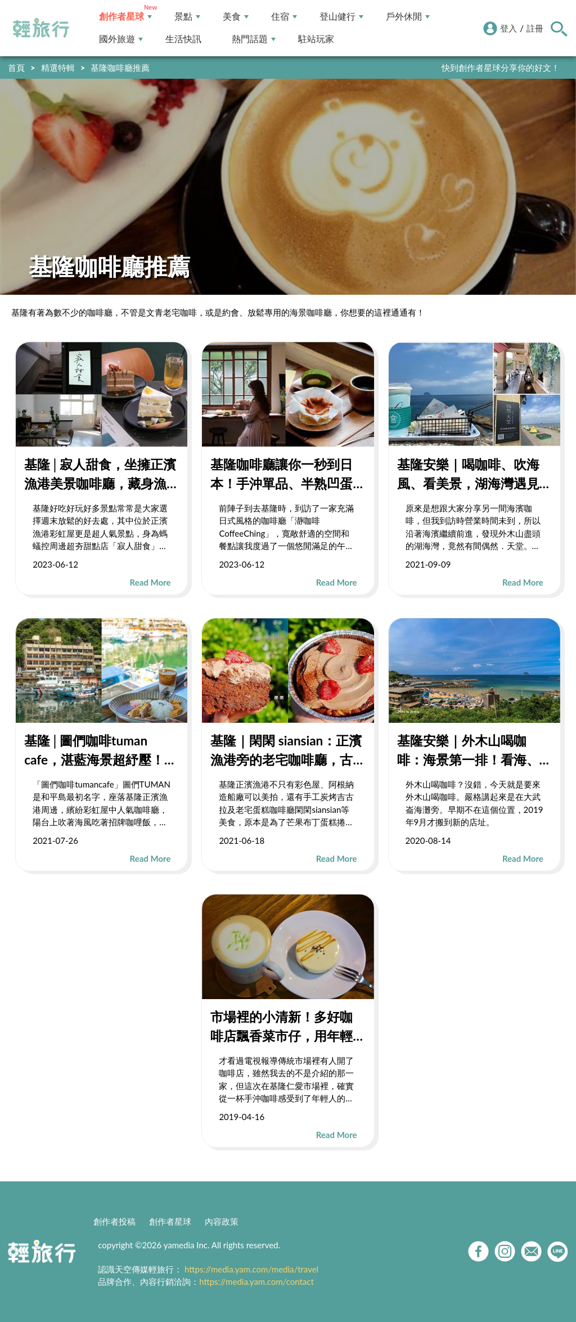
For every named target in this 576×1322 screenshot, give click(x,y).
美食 (236, 16)
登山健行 (341, 16)
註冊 (534, 28)
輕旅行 (41, 28)
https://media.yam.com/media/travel (251, 1269)
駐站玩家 (316, 39)
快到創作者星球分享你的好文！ (501, 67)
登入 (508, 28)
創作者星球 (125, 16)
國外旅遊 (121, 39)
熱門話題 (254, 39)
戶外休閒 (408, 16)
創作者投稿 (114, 1221)
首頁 (16, 67)
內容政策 (221, 1221)
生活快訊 (183, 39)
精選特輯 (58, 67)
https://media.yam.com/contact (256, 1281)
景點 (187, 16)
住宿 (284, 16)
